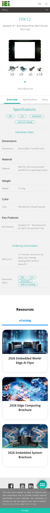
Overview (12, 99)
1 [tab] (25, 81)
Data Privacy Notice (11, 504)
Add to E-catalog (25, 122)
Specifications (30, 99)
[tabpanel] (25, 57)
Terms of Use (30, 504)
